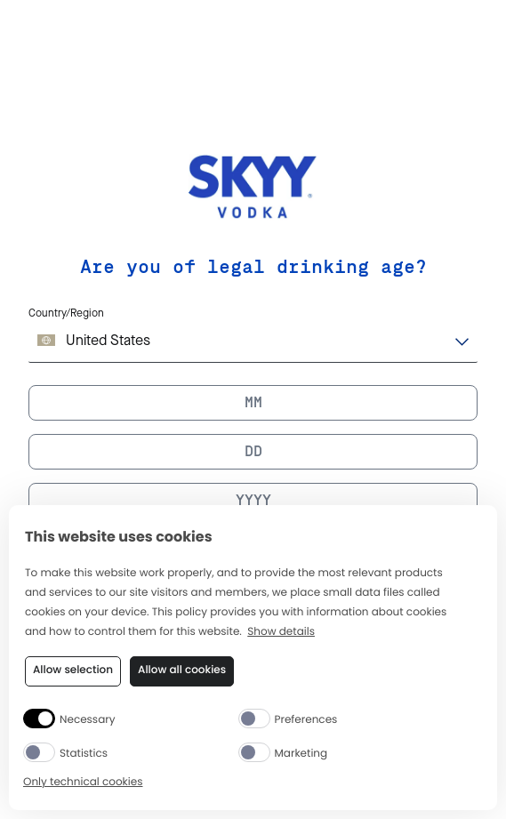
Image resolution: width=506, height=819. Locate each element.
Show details (281, 632)
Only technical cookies (82, 783)
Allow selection (73, 670)
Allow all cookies (182, 670)
